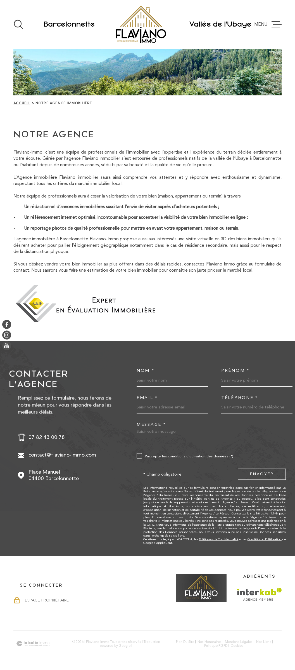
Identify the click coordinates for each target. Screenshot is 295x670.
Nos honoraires (210, 642)
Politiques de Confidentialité (218, 539)
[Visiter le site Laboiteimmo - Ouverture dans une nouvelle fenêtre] (33, 643)
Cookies (237, 645)
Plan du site (185, 642)
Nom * (145, 370)
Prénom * (235, 370)
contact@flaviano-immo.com (62, 455)
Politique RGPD (215, 646)
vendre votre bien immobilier (73, 264)
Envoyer (262, 474)
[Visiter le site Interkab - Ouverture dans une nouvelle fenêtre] (259, 594)
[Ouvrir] (18, 24)
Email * (147, 398)
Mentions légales (239, 642)
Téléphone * (239, 398)
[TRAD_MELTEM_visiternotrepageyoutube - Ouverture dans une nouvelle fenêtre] (6, 345)
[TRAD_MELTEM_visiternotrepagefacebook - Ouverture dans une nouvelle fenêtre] (6, 324)
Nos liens (263, 642)
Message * (151, 424)
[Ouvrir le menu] (270, 24)
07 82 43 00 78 (46, 437)
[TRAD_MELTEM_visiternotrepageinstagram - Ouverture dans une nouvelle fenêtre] (6, 335)
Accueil (21, 103)
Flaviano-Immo (104, 238)
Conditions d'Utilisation (265, 539)
